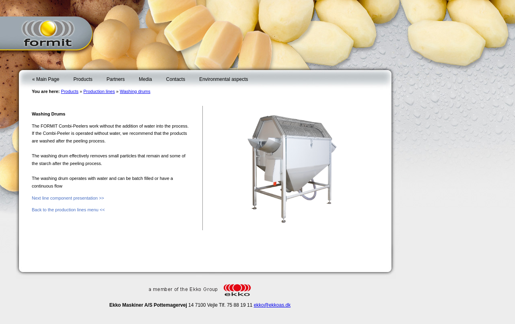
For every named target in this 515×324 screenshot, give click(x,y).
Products (82, 79)
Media (145, 79)
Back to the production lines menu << (68, 209)
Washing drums (135, 91)
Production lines (99, 91)
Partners (116, 79)
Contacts (175, 79)
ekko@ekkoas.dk (272, 305)
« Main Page (45, 79)
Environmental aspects (223, 79)
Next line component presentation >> (68, 198)
